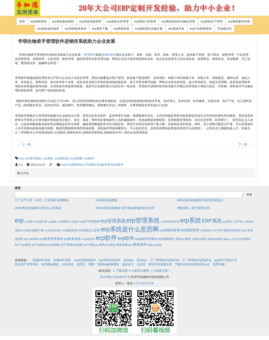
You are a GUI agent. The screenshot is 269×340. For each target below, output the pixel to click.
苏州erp (129, 260)
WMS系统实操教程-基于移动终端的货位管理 (125, 208)
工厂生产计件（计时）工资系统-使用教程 (42, 200)
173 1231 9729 (143, 283)
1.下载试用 (120, 270)
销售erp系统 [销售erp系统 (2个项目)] (155, 244)
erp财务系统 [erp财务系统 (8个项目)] (71, 239)
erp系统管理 (38, 21)
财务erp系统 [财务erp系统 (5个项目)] (107, 244)
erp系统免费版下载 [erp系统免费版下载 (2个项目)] (33, 230)
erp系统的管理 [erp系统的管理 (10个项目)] (170, 230)
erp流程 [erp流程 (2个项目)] (74, 221)
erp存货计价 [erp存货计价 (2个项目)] (40, 221)
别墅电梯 (219, 264)
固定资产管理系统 (26, 264)
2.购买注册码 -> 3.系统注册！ (151, 270)
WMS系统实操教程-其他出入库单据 (38, 208)
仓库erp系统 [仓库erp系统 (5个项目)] (183, 239)
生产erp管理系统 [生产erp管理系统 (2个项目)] (241, 239)
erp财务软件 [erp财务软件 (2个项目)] (88, 239)
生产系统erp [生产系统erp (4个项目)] (91, 244)
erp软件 (89, 158)
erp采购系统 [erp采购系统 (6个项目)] (166, 239)
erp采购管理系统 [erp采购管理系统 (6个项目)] (146, 239)
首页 (22, 21)
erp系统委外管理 (239, 21)
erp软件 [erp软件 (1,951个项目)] (106, 237)
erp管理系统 (33, 158)
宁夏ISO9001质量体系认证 (192, 264)
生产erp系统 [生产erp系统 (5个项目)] (23, 244)
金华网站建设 (50, 264)
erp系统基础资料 (63, 21)
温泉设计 (128, 264)
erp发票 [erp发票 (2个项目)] (28, 221)
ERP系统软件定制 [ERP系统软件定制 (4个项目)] (229, 230)
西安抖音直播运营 (160, 264)
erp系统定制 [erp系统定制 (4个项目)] (69, 230)
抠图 (91, 264)
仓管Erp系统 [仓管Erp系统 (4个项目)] (199, 239)
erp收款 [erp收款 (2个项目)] (52, 221)
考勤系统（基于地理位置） (194, 208)
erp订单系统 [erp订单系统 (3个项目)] (31, 239)
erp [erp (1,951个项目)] (19, 220)
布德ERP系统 (41, 260)
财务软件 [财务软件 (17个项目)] (140, 245)
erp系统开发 (176, 28)
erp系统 (48, 158)
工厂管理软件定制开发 (164, 260)
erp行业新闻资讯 (201, 28)
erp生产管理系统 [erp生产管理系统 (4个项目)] (89, 221)
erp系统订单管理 (145, 21)
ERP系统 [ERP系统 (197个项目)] (212, 221)
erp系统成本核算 (48, 28)
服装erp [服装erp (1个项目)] (227, 239)
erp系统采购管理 (90, 21)
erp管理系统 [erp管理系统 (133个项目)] (113, 221)
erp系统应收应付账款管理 (178, 21)
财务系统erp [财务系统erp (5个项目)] (124, 244)
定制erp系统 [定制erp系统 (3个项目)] (215, 239)
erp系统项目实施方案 (149, 28)
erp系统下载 (100, 28)
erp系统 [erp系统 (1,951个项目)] (190, 220)
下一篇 (244, 144)
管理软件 (89, 54)
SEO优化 (68, 264)
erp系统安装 (121, 28)
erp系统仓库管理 (118, 21)
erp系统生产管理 (211, 21)
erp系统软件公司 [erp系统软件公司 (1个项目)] (208, 230)
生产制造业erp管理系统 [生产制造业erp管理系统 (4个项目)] (46, 244)
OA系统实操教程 (107, 200)
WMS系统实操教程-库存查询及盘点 (200, 200)
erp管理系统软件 (85, 260)
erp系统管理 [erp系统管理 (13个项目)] (190, 230)
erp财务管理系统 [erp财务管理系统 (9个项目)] (51, 239)
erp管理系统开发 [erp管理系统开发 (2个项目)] (170, 221)
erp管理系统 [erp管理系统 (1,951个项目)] (143, 220)
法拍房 (141, 264)
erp (21, 158)
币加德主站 (224, 28)
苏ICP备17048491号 (113, 277)
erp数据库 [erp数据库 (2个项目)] (63, 221)
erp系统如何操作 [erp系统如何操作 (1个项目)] (53, 230)
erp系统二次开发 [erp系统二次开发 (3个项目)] (233, 221)
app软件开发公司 (225, 260)
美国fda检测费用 (108, 264)
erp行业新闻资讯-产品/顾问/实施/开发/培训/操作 (92, 164)
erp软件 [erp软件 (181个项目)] (126, 238)
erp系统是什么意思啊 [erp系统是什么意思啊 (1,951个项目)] (129, 229)
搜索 (18, 188)
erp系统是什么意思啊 (68, 158)
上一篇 (24, 144)
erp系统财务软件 (75, 28)
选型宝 (81, 264)
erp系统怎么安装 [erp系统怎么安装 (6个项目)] (89, 230)
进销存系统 (108, 54)
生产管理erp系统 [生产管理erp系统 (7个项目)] (72, 244)
